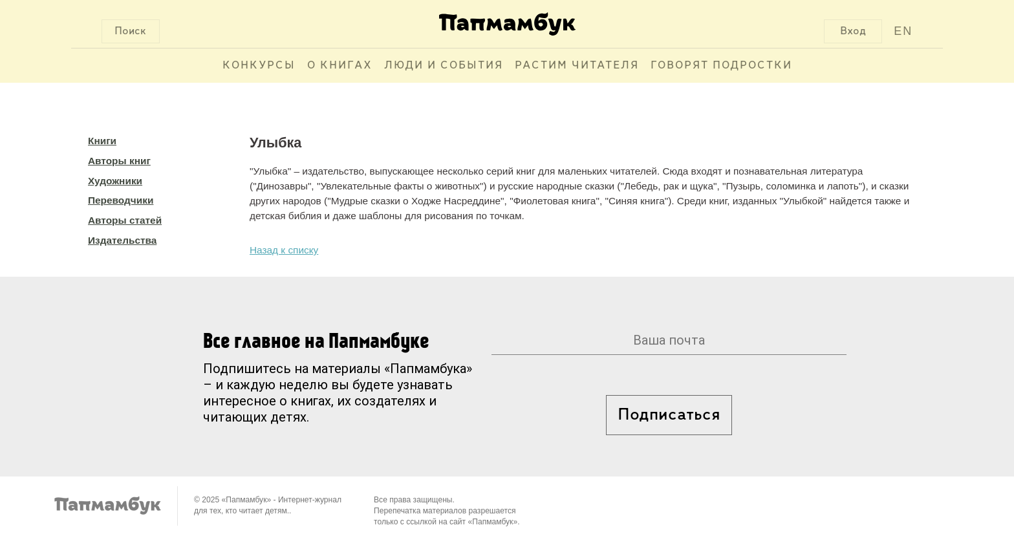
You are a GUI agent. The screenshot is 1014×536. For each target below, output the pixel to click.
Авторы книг (119, 160)
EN (903, 31)
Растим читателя (577, 65)
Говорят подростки (721, 65)
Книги (102, 140)
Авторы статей (125, 220)
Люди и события (443, 65)
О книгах (339, 65)
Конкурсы (259, 65)
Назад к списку (284, 249)
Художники (115, 180)
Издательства (122, 240)
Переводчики (120, 200)
